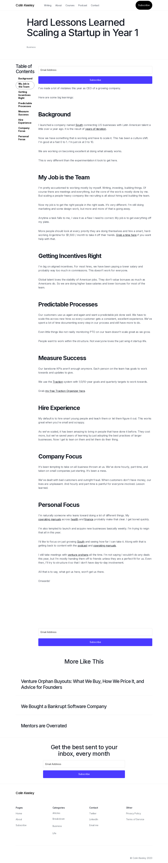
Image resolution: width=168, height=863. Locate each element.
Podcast (82, 5)
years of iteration (95, 129)
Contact (95, 5)
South (79, 125)
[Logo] (25, 5)
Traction (58, 381)
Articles (56, 813)
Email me (93, 825)
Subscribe (144, 5)
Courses (69, 5)
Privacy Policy (133, 813)
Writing (47, 5)
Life (54, 833)
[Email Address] (95, 70)
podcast (82, 545)
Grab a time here (126, 235)
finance (88, 519)
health (74, 519)
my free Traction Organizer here (65, 391)
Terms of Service (135, 819)
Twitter (92, 813)
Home (19, 813)
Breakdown (59, 818)
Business (31, 47)
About (58, 5)
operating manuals (49, 519)
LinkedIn (93, 819)
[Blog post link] (84, 684)
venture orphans (78, 554)
